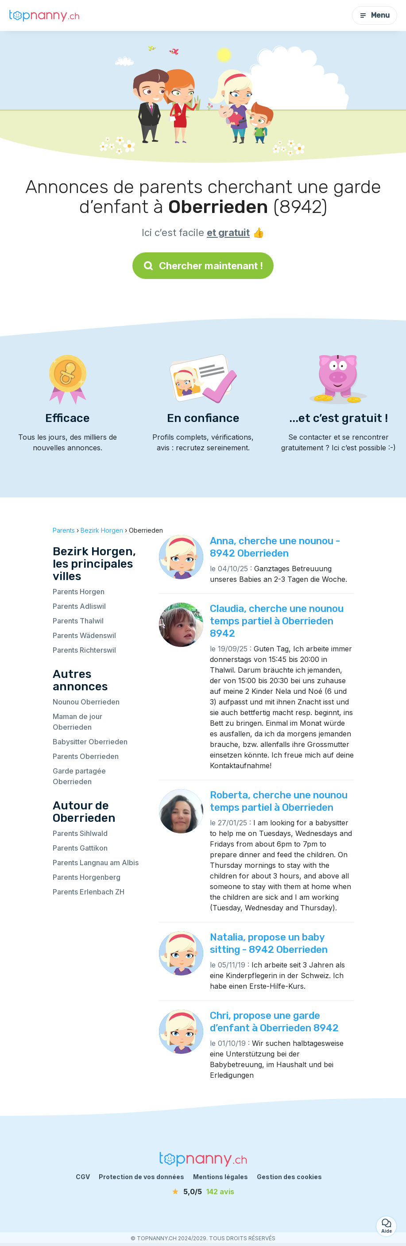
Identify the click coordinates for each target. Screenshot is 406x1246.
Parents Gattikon (80, 848)
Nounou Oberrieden (86, 701)
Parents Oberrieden (86, 756)
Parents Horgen (78, 591)
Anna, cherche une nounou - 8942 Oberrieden (275, 547)
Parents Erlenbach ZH (88, 891)
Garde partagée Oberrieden (79, 776)
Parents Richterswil (84, 650)
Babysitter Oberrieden (90, 741)
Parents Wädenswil (84, 635)
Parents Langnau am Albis (96, 862)
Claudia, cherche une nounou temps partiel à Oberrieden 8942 (277, 621)
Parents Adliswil (79, 606)
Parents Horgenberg (86, 877)
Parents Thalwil (78, 620)
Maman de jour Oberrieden (77, 721)
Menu (375, 15)
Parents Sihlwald (80, 833)
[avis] (203, 1191)
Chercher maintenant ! (203, 265)
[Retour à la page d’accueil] (44, 15)
